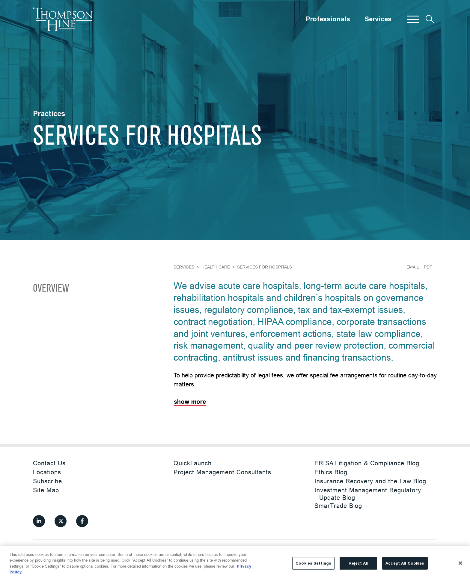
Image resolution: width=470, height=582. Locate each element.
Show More (190, 401)
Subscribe (47, 481)
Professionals (328, 19)
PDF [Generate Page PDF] (428, 267)
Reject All (358, 563)
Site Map (46, 490)
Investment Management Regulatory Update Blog (367, 494)
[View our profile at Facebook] (82, 521)
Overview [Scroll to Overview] (51, 288)
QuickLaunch (193, 463)
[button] (413, 19)
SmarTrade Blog (338, 505)
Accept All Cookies (404, 563)
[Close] (460, 563)
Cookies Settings (313, 563)
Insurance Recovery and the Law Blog (370, 481)
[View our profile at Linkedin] (39, 521)
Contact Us (49, 463)
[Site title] (63, 19)
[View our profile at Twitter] (61, 521)
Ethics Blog (330, 472)
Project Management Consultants (222, 472)
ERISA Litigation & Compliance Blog (366, 463)
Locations (47, 472)
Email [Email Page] (412, 267)
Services (377, 19)
